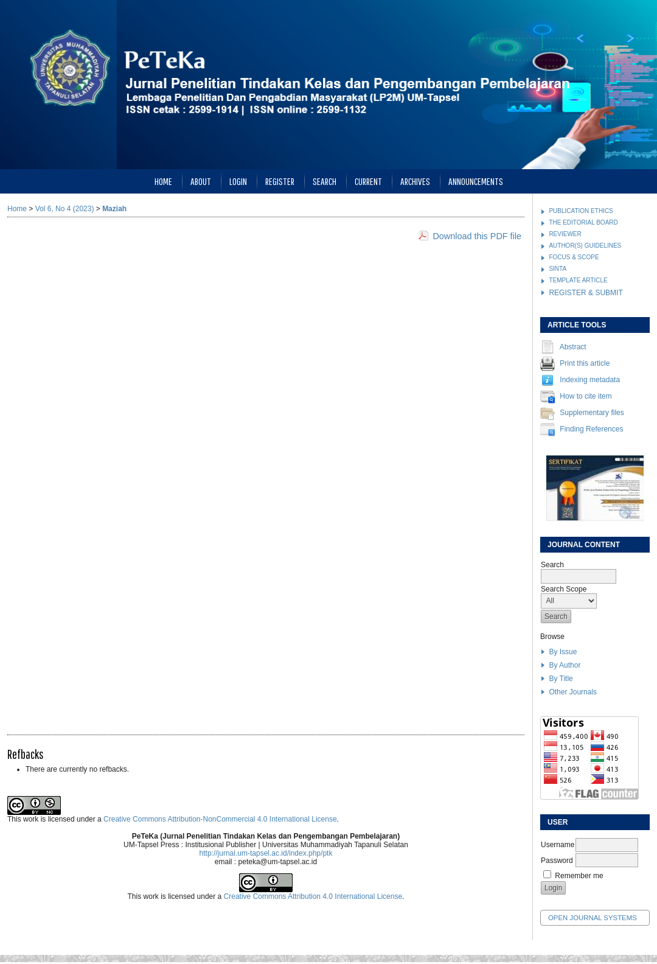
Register (279, 181)
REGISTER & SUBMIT (585, 292)
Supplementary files (592, 413)
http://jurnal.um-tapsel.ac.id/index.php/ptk (266, 853)
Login (238, 181)
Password (557, 860)
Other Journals (573, 692)
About (200, 181)
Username (557, 844)
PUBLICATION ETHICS (581, 211)
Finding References (591, 429)
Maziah (114, 208)
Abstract (573, 347)
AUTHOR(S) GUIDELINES (585, 245)
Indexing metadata (590, 380)
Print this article (585, 364)
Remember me (579, 875)
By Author (564, 665)
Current (368, 181)
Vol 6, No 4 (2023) (64, 208)
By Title (560, 678)
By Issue (563, 652)
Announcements (475, 181)
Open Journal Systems (592, 917)
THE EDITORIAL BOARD (583, 222)
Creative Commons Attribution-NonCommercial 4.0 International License (220, 819)
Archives (415, 181)
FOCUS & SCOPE (574, 257)
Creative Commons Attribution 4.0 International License (313, 896)
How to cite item (585, 397)
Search (324, 181)
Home (163, 181)
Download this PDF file (477, 236)
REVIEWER (565, 234)
